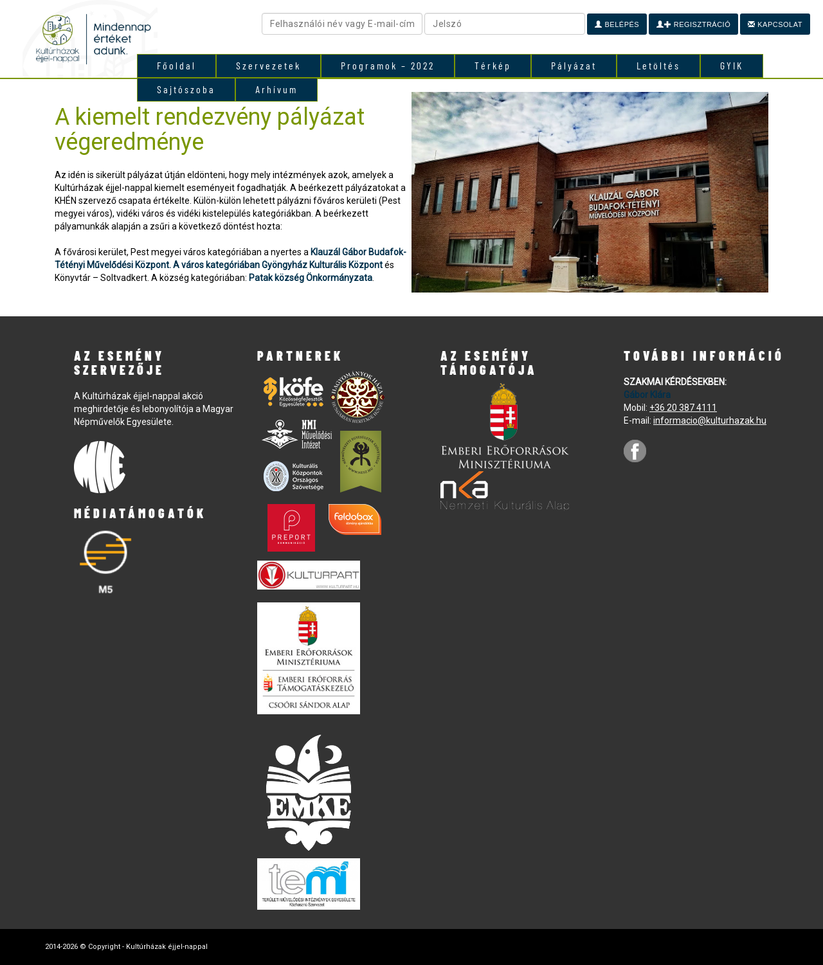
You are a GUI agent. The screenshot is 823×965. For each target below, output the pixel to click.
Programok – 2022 (388, 65)
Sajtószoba (186, 89)
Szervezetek (268, 65)
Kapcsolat (775, 24)
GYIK (731, 65)
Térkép (493, 65)
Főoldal (176, 65)
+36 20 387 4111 (683, 407)
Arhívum (276, 89)
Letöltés (658, 65)
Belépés (617, 24)
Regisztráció (693, 24)
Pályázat (574, 65)
